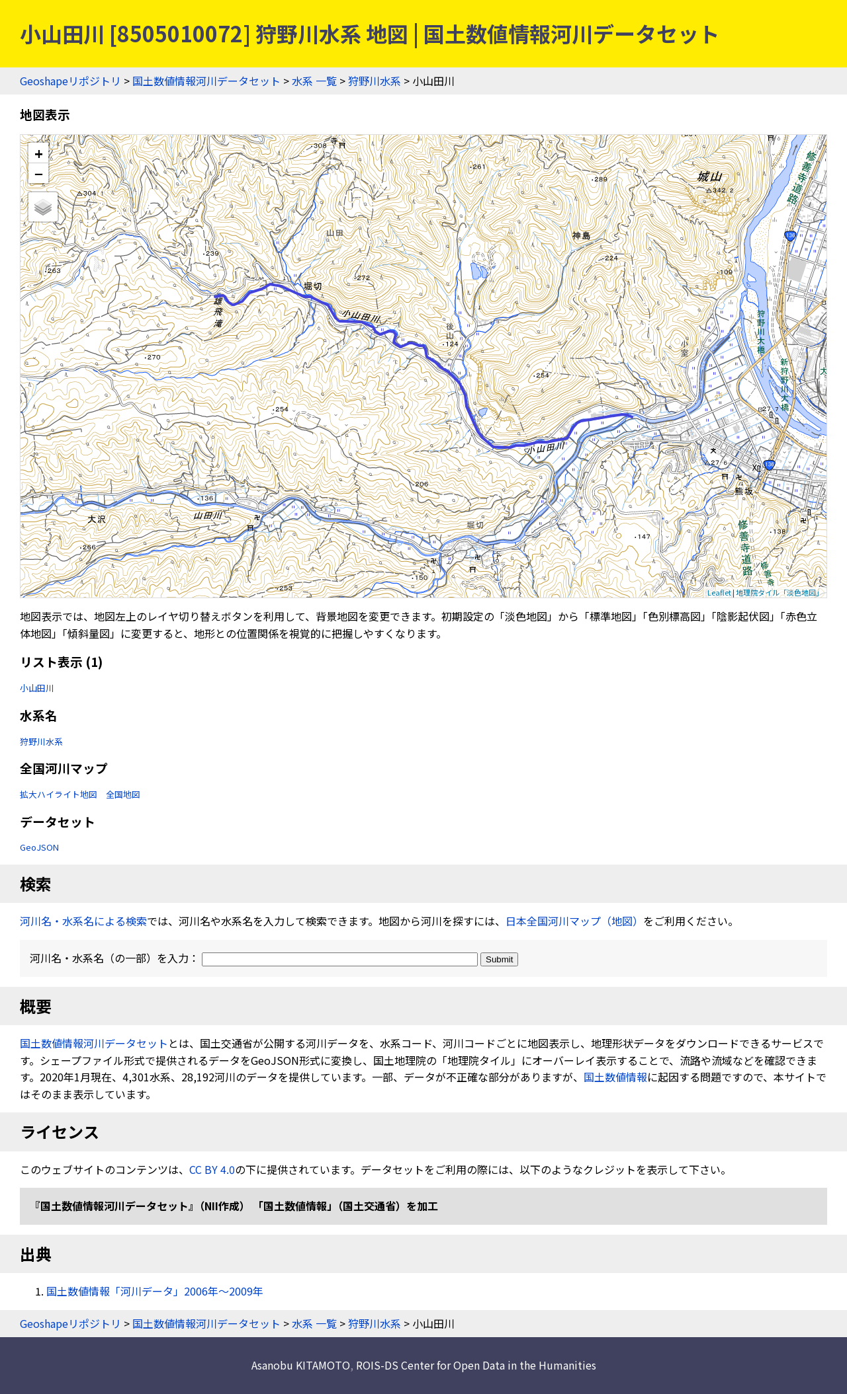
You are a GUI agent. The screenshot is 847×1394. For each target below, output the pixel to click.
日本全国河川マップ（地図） (574, 921)
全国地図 (123, 794)
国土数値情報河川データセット (206, 81)
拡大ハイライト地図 (58, 794)
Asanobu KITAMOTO (300, 1365)
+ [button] (38, 153)
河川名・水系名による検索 (83, 921)
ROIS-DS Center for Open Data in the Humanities (476, 1365)
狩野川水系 (374, 81)
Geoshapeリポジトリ (70, 81)
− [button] (38, 173)
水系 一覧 (314, 81)
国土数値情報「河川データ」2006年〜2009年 (154, 1291)
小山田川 (37, 687)
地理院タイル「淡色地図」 (779, 592)
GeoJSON (39, 847)
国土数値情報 (615, 1077)
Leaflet (719, 592)
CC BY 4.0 (212, 1169)
